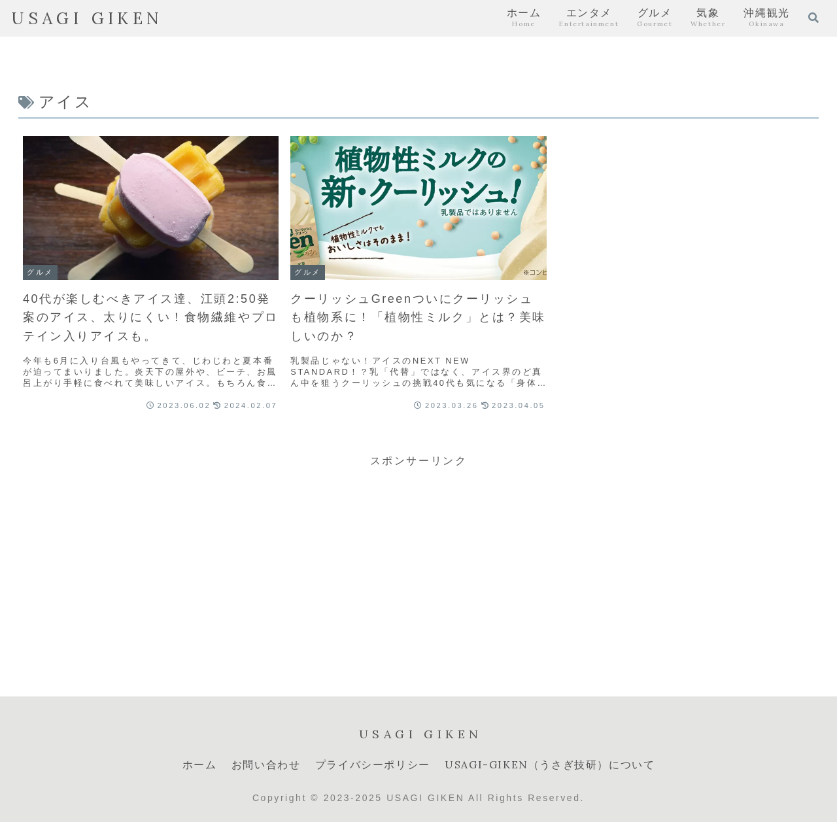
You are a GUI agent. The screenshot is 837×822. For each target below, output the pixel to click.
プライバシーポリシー (372, 764)
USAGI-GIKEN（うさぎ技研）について (550, 764)
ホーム (199, 764)
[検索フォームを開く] (813, 18)
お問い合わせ (266, 764)
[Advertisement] (418, 562)
